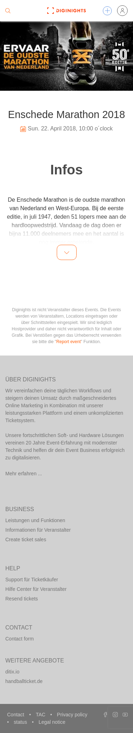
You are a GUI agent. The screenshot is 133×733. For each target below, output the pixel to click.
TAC (41, 714)
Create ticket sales (25, 539)
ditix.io (12, 672)
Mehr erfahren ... (23, 473)
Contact (16, 714)
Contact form (19, 639)
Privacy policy (72, 714)
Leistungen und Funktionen (35, 520)
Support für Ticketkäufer (31, 579)
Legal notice (52, 722)
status (21, 722)
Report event (68, 341)
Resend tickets (21, 598)
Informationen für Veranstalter (38, 530)
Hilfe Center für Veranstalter (36, 589)
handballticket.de (24, 681)
